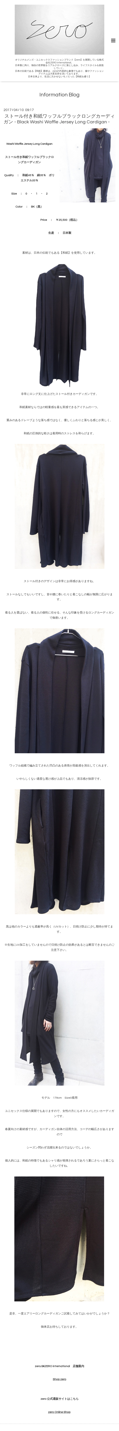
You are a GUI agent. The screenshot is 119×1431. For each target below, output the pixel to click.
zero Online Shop (59, 1412)
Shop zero (59, 1379)
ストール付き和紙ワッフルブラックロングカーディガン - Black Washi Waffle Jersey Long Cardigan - (59, 119)
